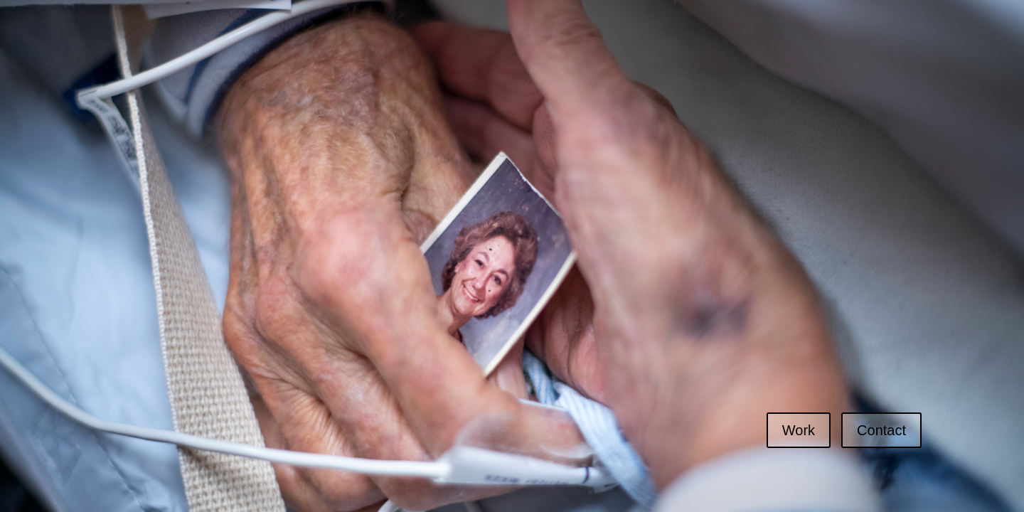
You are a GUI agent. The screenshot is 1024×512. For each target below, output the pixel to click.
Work (798, 430)
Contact (881, 430)
